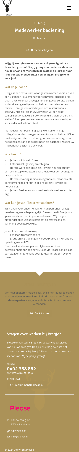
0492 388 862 (21, 369)
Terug (39, 23)
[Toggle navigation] (69, 8)
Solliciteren (39, 313)
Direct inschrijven (39, 50)
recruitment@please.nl (26, 385)
